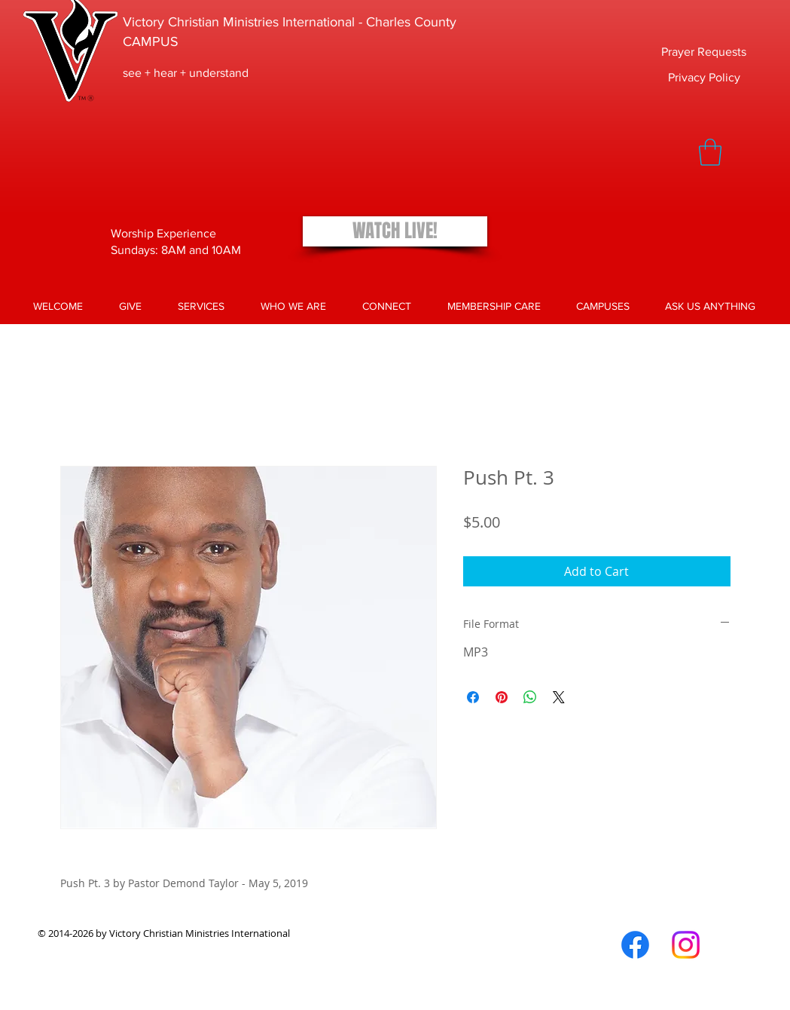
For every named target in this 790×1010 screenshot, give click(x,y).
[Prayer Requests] (704, 52)
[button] (710, 152)
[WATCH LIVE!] (395, 231)
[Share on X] (559, 697)
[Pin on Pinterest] (502, 697)
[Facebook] (635, 944)
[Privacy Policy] (704, 77)
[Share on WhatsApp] (530, 697)
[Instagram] (685, 944)
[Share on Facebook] (473, 697)
